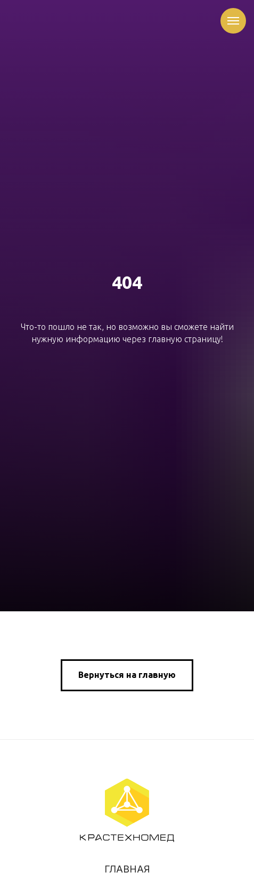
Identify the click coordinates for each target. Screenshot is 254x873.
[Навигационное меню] (233, 21)
